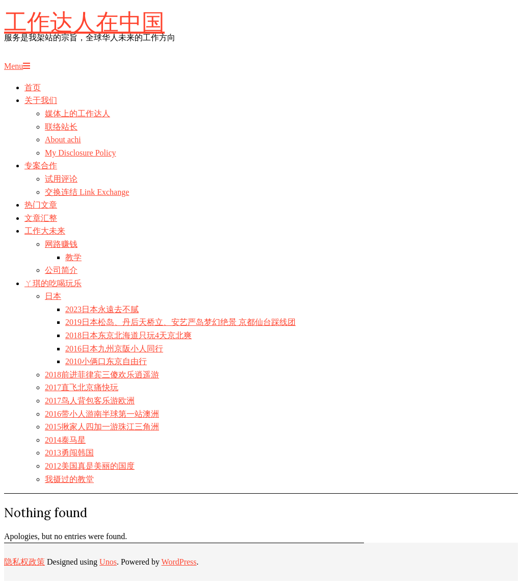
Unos (108, 561)
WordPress (179, 561)
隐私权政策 (24, 561)
